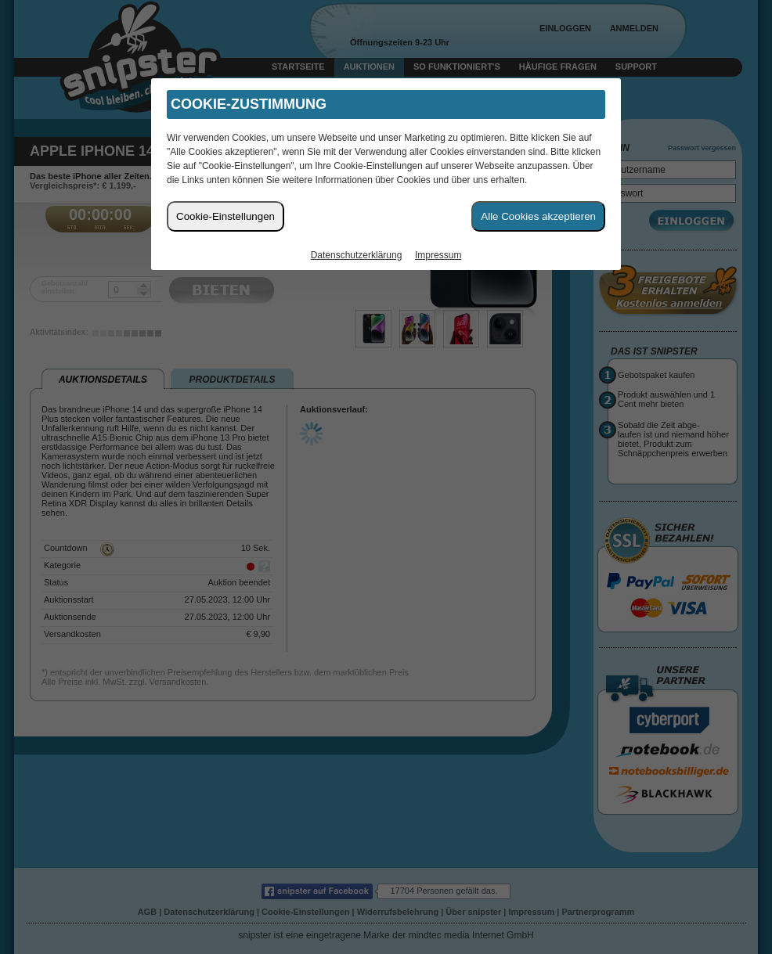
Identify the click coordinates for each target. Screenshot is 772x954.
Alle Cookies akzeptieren (538, 216)
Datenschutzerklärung (356, 255)
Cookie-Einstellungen (225, 216)
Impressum (438, 255)
